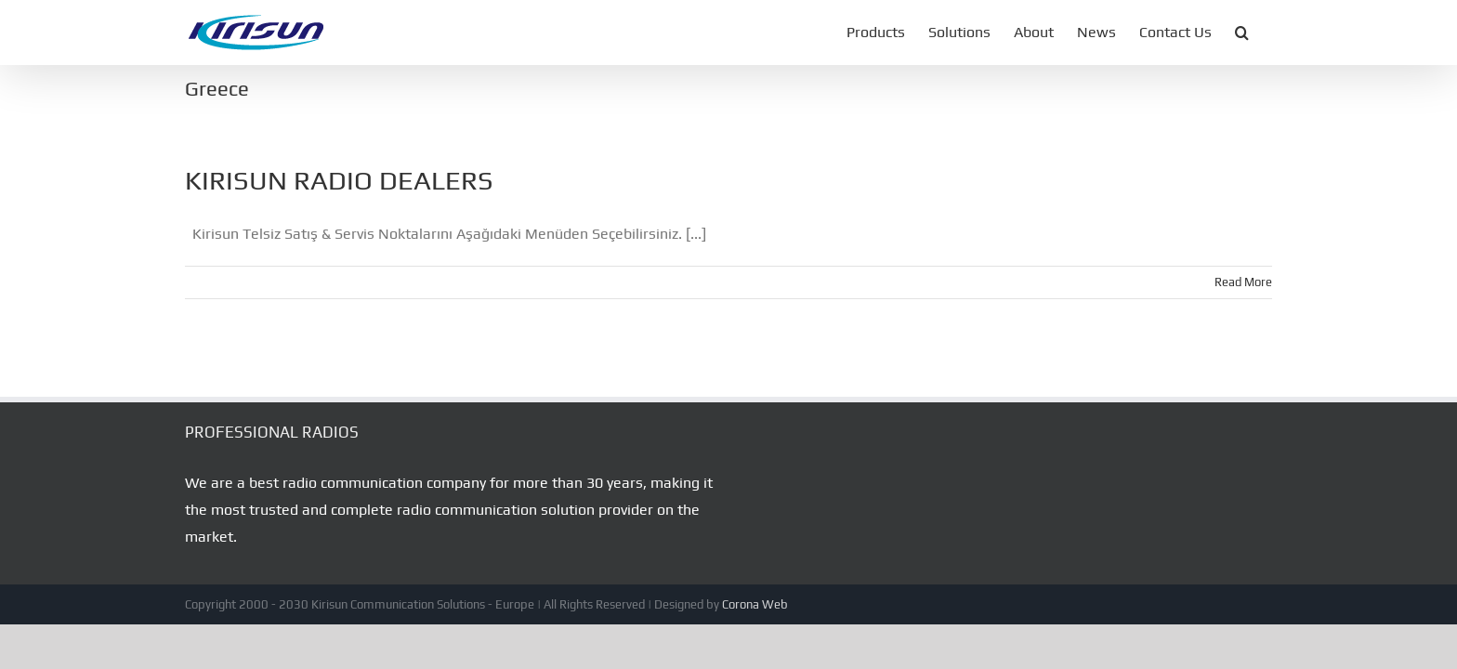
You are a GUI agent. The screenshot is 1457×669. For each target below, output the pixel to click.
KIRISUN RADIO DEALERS (339, 179)
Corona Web (755, 604)
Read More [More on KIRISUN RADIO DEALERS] (1243, 282)
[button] (1265, 32)
